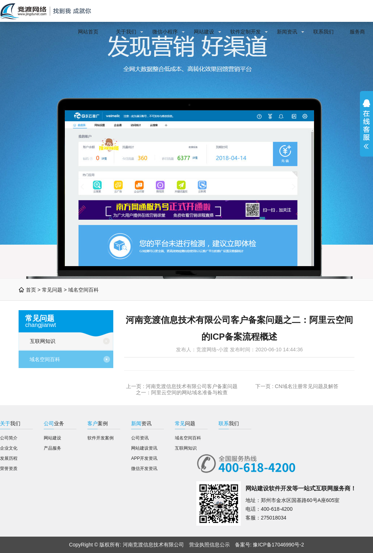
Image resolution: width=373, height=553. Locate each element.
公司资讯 (140, 438)
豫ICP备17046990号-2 (278, 545)
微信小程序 (165, 32)
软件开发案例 (100, 438)
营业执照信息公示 (209, 545)
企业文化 (8, 448)
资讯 (141, 423)
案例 (97, 423)
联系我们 (323, 32)
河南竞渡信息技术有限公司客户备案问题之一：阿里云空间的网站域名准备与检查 (186, 389)
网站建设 (204, 32)
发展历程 (8, 458)
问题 (185, 423)
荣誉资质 (8, 468)
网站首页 (88, 32)
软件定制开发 (245, 32)
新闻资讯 (287, 32)
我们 (10, 423)
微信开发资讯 (144, 468)
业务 (54, 423)
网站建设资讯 (144, 448)
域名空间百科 (83, 290)
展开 (366, 124)
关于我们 (126, 32)
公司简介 (8, 438)
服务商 (357, 32)
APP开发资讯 (144, 458)
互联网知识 (42, 341)
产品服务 (52, 448)
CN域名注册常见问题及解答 (306, 386)
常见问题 (52, 290)
